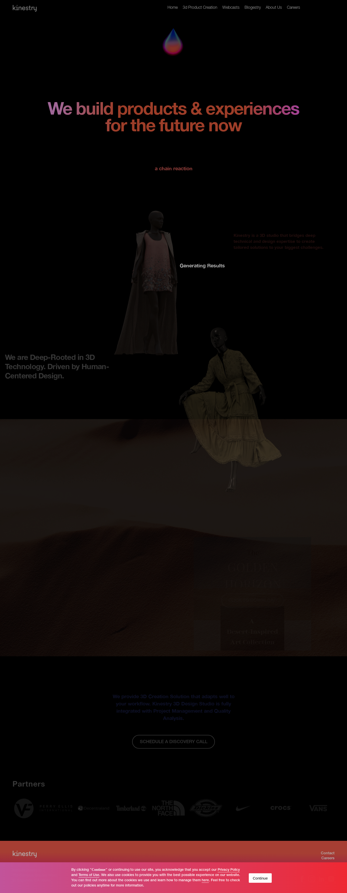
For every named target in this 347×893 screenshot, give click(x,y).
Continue (260, 878)
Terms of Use (89, 875)
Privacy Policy (229, 870)
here (205, 880)
